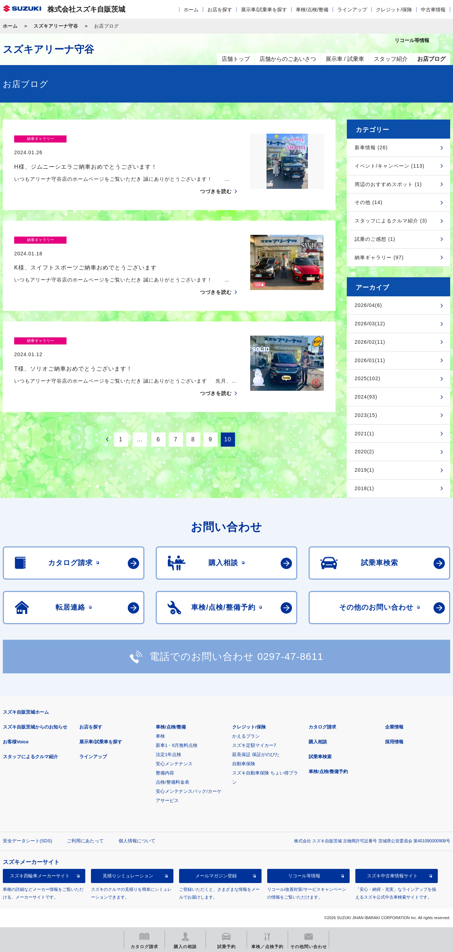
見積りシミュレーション (128, 875)
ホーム (191, 9)
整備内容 (165, 773)
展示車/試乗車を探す (264, 9)
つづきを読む (216, 177)
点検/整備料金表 (172, 782)
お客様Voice (16, 741)
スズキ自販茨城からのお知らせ (35, 727)
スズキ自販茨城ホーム (26, 712)
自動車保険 (243, 763)
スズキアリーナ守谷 (56, 26)
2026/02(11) (370, 342)
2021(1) (364, 433)
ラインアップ (352, 9)
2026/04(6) (368, 305)
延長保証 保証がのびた (256, 754)
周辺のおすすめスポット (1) (388, 184)
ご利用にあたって (85, 840)
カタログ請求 (322, 727)
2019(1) (364, 470)
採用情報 (394, 741)
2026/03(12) (370, 323)
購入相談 (318, 741)
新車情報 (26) (371, 147)
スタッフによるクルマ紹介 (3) (391, 221)
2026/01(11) (370, 360)
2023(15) (366, 415)
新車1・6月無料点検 (176, 745)
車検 (160, 736)
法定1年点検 (168, 754)
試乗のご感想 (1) (375, 239)
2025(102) (367, 378)
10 (227, 419)
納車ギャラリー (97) (379, 257)
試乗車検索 (320, 756)
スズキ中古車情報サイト (392, 875)
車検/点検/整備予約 (328, 771)
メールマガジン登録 (216, 875)
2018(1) (364, 488)
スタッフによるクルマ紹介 (30, 756)
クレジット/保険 (394, 9)
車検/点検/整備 (312, 9)
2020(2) (364, 451)
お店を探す (219, 9)
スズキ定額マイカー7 (254, 745)
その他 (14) (369, 202)
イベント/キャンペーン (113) (389, 166)
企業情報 (394, 727)
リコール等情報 (304, 875)
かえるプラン (246, 736)
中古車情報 (433, 9)
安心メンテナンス (174, 763)
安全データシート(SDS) (27, 840)
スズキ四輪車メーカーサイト (40, 875)
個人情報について (137, 840)
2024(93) (366, 397)
